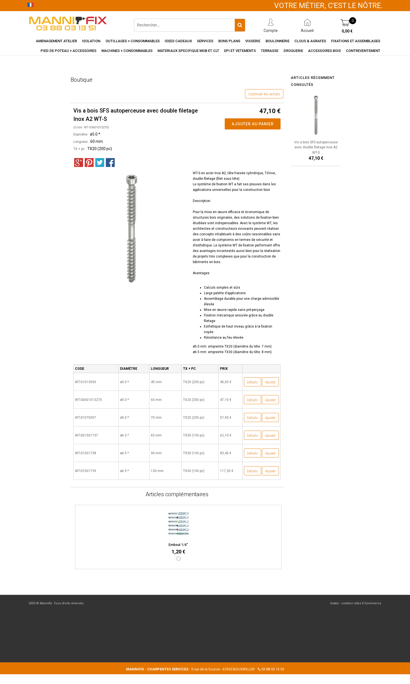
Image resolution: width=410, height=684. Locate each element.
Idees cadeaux (178, 41)
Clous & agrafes (310, 41)
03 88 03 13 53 (272, 669)
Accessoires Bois (324, 51)
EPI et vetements (240, 51)
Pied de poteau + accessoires (68, 51)
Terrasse (269, 51)
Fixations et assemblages (355, 41)
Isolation (91, 41)
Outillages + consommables (133, 41)
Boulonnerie (277, 41)
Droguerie (293, 51)
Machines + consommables (126, 51)
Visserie (252, 41)
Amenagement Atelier (56, 41)
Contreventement (363, 51)
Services (205, 41)
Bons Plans (229, 41)
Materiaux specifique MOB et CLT (188, 51)
